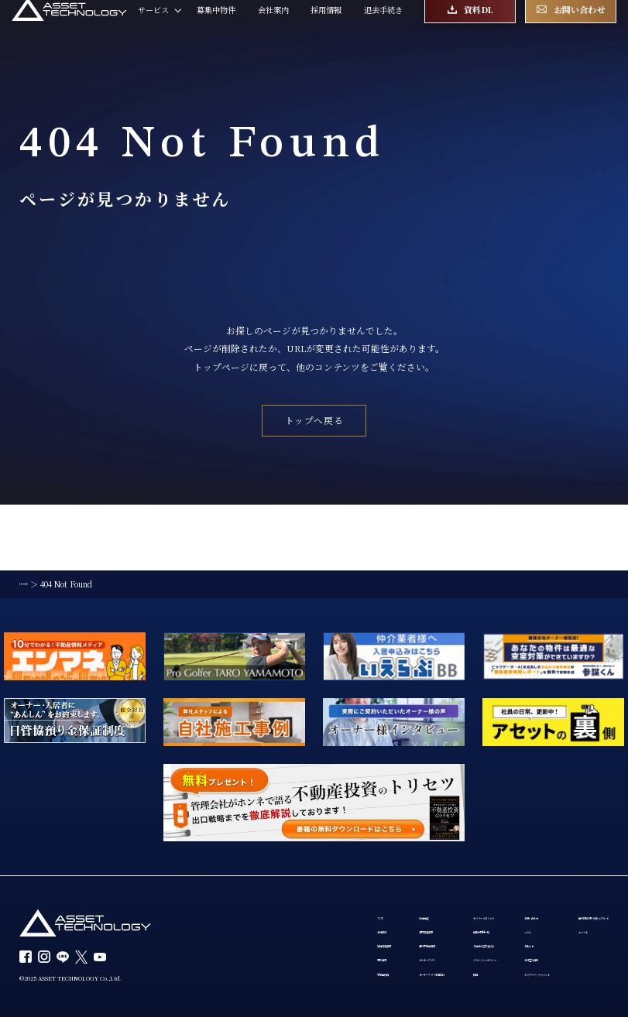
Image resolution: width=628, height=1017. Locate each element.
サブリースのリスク (448, 849)
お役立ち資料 (543, 914)
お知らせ (535, 892)
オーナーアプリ (328, 914)
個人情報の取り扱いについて (276, 955)
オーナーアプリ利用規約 (343, 935)
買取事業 (241, 914)
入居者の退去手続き (448, 892)
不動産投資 (245, 935)
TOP (234, 849)
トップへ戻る (314, 420)
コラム (531, 870)
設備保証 (316, 849)
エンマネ (241, 977)
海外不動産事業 (328, 892)
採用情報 (326, 28)
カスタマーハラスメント (562, 935)
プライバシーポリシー (452, 914)
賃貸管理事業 (249, 892)
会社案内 (273, 28)
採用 (421, 935)
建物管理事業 (324, 870)
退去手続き (383, 28)
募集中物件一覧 (441, 870)
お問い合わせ (543, 849)
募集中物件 (216, 28)
